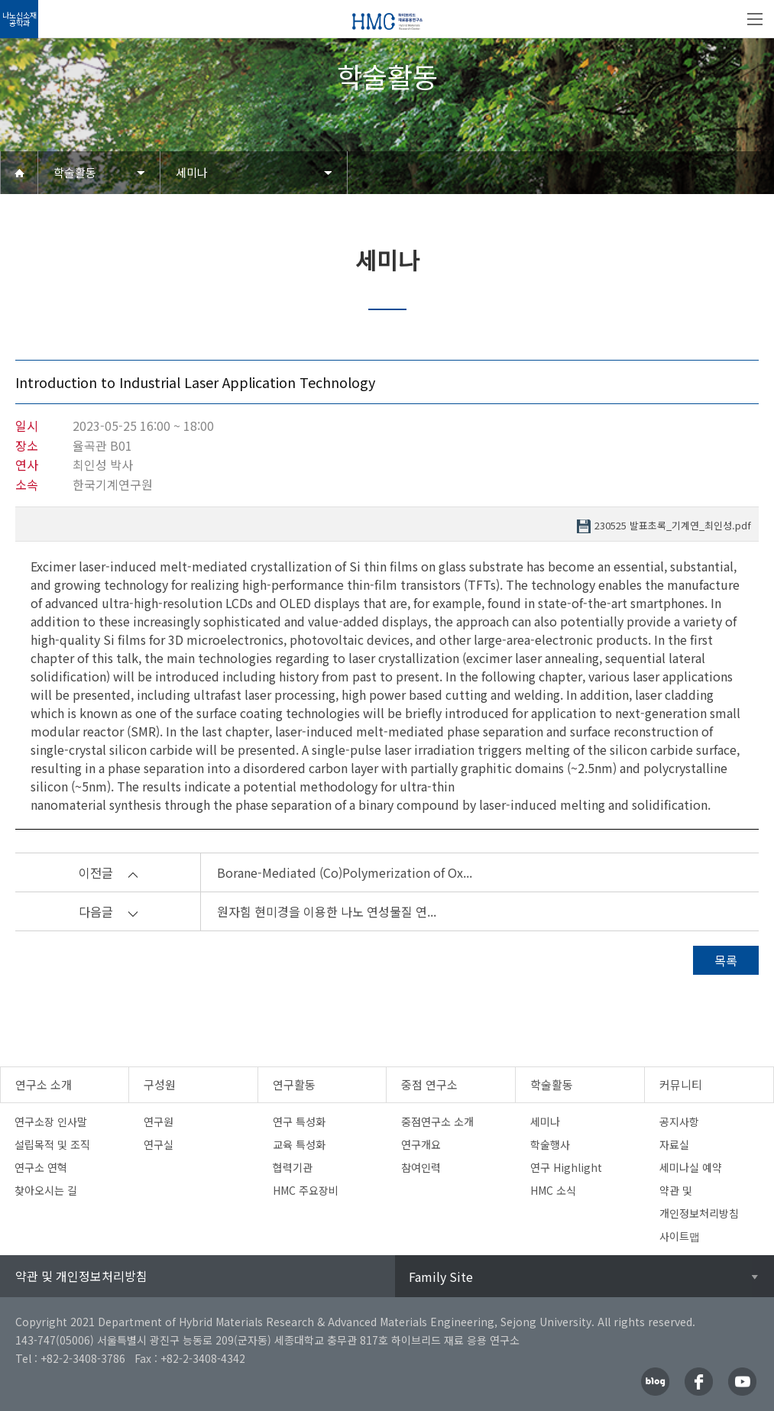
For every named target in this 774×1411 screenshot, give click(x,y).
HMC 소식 (553, 1190)
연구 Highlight (566, 1167)
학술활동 (74, 172)
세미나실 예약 (690, 1167)
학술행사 (550, 1144)
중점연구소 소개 (437, 1121)
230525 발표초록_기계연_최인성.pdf (672, 525)
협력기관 (293, 1167)
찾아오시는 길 (46, 1190)
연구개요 (421, 1144)
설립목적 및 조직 (52, 1144)
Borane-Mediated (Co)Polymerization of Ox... (344, 872)
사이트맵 (679, 1236)
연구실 (158, 1144)
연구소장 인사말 (51, 1121)
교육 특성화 (299, 1144)
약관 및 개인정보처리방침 (81, 1276)
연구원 (158, 1121)
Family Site (441, 1276)
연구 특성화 (299, 1121)
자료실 (674, 1144)
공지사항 (679, 1121)
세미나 (192, 172)
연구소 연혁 (41, 1167)
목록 (725, 960)
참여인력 (421, 1167)
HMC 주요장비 (305, 1190)
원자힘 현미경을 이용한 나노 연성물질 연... (326, 911)
